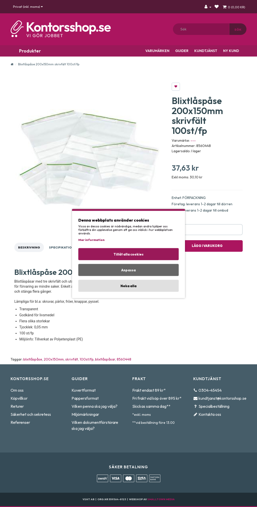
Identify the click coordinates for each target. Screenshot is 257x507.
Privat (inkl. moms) (28, 7)
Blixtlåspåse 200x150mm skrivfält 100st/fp (48, 64)
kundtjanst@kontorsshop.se (222, 398)
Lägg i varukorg (207, 246)
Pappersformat (85, 398)
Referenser (20, 422)
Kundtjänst (205, 50)
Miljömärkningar (85, 414)
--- (193, 140)
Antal (176, 220)
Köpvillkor (19, 398)
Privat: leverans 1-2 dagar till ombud (200, 210)
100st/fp (87, 359)
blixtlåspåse (32, 359)
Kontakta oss (210, 414)
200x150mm (54, 359)
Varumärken (157, 50)
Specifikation (61, 247)
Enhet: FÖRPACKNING (189, 197)
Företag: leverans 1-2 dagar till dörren (202, 204)
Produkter (29, 51)
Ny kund (230, 50)
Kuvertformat (84, 390)
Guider (181, 50)
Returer (17, 406)
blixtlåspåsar (105, 359)
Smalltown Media (161, 499)
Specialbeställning (214, 406)
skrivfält (71, 359)
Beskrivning (29, 247)
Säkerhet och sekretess (31, 414)
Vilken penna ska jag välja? (94, 406)
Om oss (17, 390)
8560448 (124, 359)
